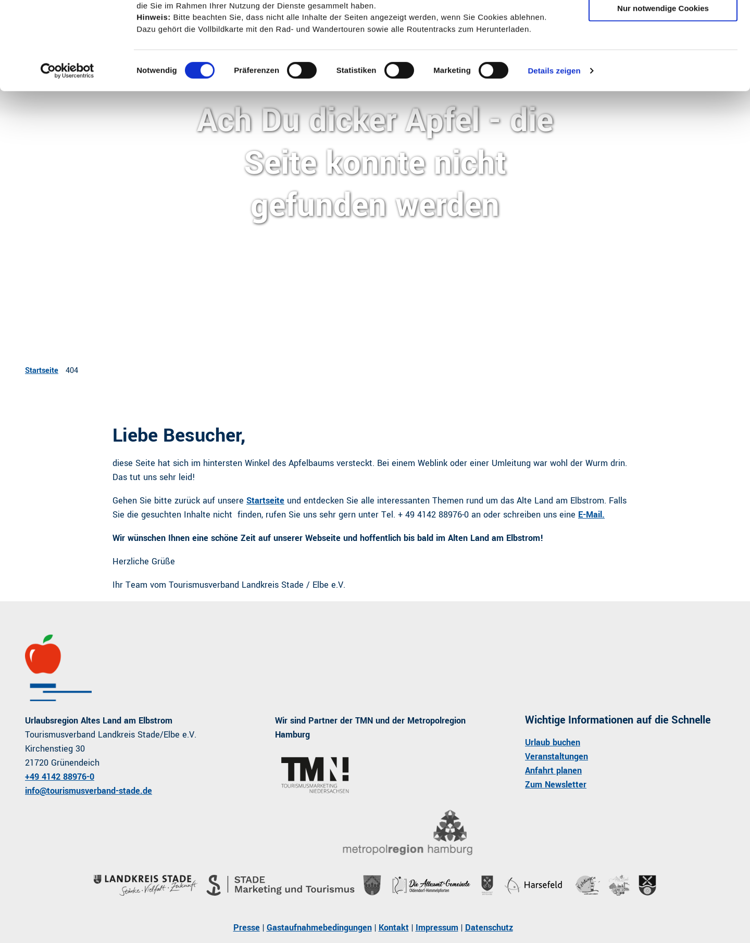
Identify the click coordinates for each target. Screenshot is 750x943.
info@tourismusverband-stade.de (88, 791)
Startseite (41, 370)
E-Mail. (591, 515)
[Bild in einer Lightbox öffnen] (407, 833)
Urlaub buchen (552, 742)
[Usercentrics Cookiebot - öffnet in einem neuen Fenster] (67, 149)
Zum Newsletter (555, 785)
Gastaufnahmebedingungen (319, 928)
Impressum (437, 928)
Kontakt (394, 928)
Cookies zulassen (663, 25)
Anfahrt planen (553, 771)
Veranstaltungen (556, 757)
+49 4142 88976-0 (59, 777)
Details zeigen (554, 149)
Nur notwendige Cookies (663, 86)
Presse (246, 928)
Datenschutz (489, 928)
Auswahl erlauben (663, 56)
